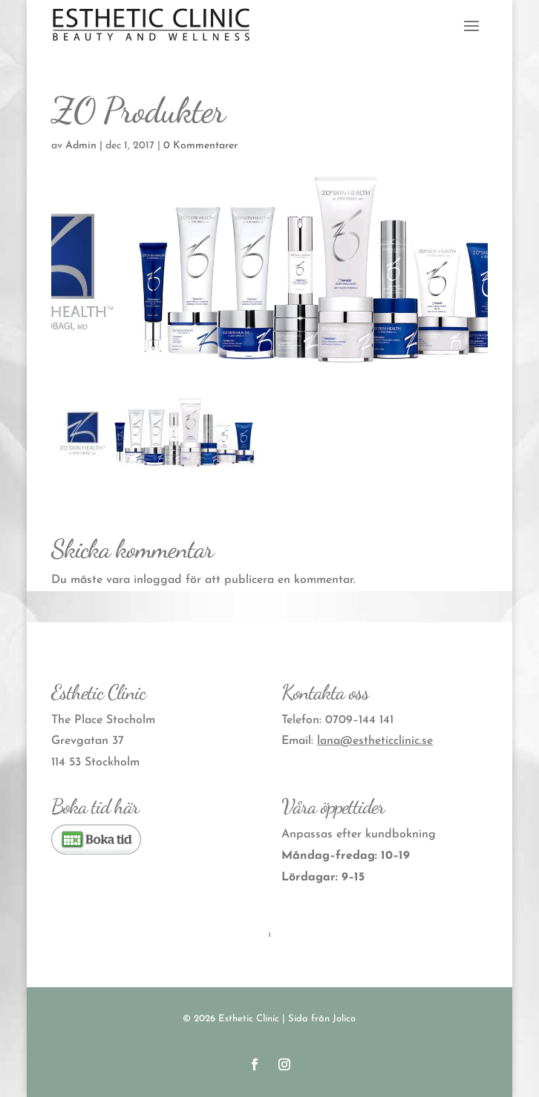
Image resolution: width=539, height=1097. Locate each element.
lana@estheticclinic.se (375, 741)
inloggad (158, 580)
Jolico (344, 1019)
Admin (81, 145)
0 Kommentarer (200, 145)
